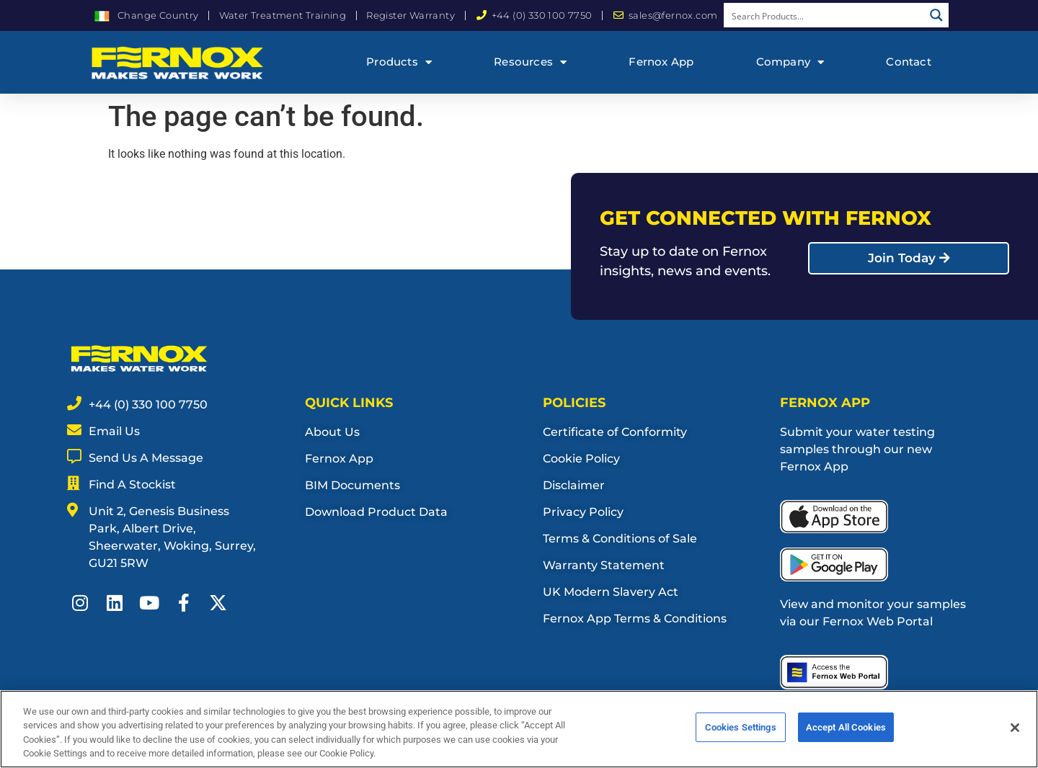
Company (790, 62)
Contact (908, 61)
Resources (530, 62)
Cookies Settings (740, 731)
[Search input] (825, 15)
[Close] (1015, 731)
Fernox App (661, 61)
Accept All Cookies (846, 731)
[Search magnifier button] (936, 15)
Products (399, 62)
